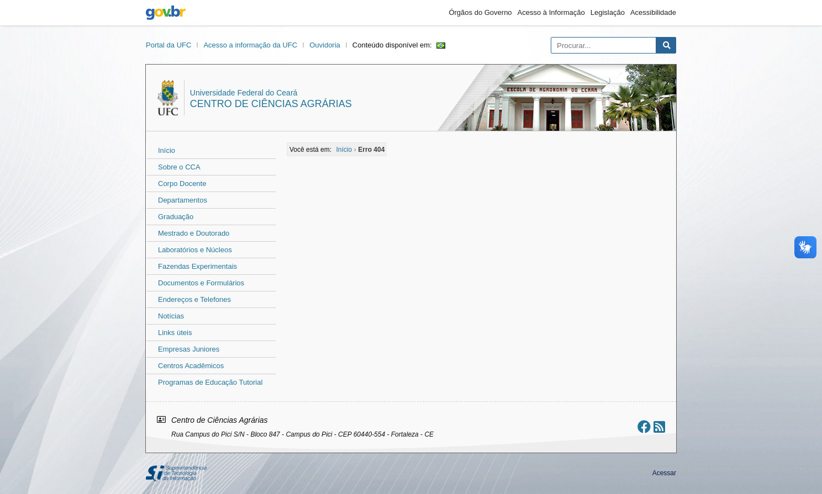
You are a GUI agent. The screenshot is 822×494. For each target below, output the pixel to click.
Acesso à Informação (551, 12)
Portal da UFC (168, 45)
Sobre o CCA (179, 167)
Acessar (664, 473)
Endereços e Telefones (194, 299)
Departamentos (182, 200)
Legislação (608, 12)
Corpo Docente (182, 183)
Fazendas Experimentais (197, 266)
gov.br (166, 13)
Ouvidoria (324, 45)
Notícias (171, 316)
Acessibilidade (653, 12)
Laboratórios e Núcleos (195, 250)
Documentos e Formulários (201, 283)
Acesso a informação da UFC (250, 45)
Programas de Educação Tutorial (210, 382)
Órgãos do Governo (480, 12)
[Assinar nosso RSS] (659, 426)
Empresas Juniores (188, 349)
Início (166, 150)
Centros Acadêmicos (191, 366)
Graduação (175, 217)
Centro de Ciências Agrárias (271, 103)
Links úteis (175, 332)
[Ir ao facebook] (644, 426)
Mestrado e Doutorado (193, 233)
